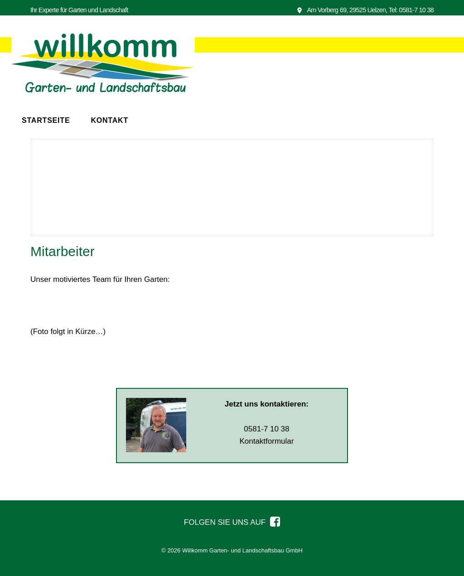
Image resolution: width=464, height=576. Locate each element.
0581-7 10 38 (416, 10)
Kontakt (109, 120)
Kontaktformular (266, 441)
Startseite (46, 120)
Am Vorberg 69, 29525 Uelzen (341, 10)
